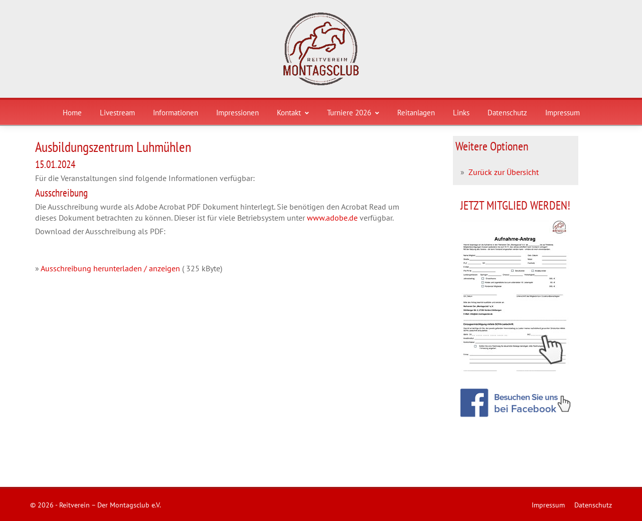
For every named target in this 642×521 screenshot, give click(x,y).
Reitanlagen (416, 112)
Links (461, 112)
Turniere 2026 (353, 112)
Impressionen (237, 112)
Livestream (117, 112)
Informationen (175, 112)
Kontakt (293, 112)
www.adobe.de (332, 218)
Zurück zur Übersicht (503, 172)
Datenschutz (507, 112)
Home (72, 112)
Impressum (562, 112)
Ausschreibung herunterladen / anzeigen (110, 268)
